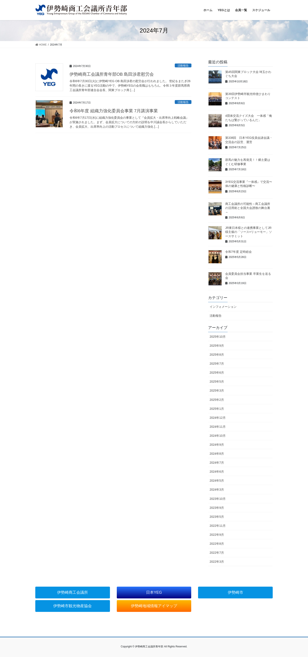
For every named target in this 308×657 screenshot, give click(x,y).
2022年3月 (217, 561)
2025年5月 (217, 381)
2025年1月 (217, 408)
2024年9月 (217, 444)
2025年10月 (218, 336)
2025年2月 (217, 399)
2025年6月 (217, 372)
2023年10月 (218, 498)
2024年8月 (217, 453)
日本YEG (154, 592)
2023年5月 (217, 516)
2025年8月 (217, 354)
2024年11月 (218, 426)
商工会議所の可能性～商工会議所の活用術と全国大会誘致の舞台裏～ (247, 208)
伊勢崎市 (235, 592)
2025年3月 (217, 390)
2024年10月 (218, 435)
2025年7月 (217, 363)
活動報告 (183, 65)
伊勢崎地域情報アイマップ (154, 606)
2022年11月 (218, 525)
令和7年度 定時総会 (238, 251)
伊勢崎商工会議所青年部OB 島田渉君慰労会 (112, 74)
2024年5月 (217, 480)
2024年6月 (217, 471)
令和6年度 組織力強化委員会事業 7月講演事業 (114, 110)
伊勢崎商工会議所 (72, 592)
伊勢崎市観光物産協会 (72, 606)
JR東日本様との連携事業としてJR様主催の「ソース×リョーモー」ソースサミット (248, 232)
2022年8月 (217, 543)
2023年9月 (217, 507)
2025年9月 (217, 345)
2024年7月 (217, 462)
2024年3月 (217, 489)
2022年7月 (217, 552)
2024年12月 (218, 417)
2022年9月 (217, 534)
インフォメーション (223, 306)
